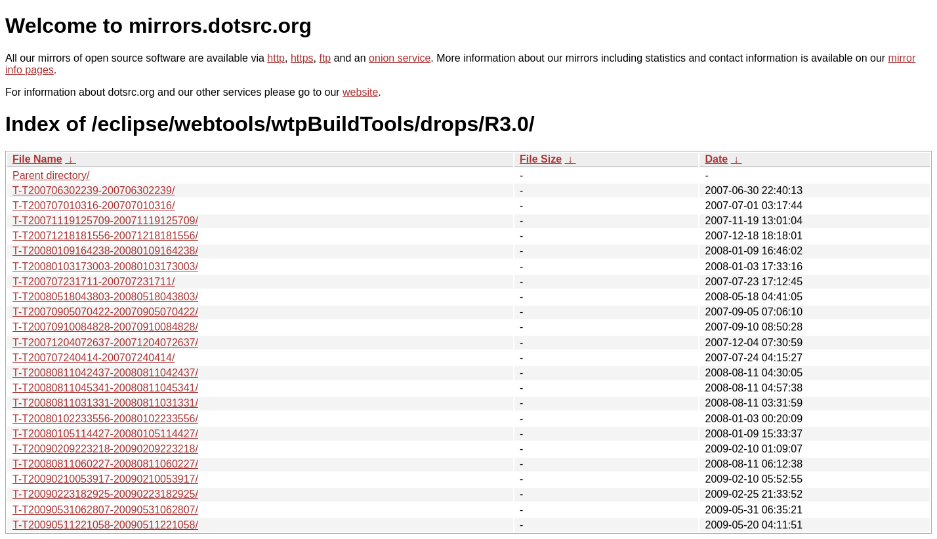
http (276, 58)
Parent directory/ (50, 175)
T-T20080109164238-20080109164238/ (105, 250)
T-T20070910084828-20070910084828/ (105, 326)
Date (716, 159)
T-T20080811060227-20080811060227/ (105, 463)
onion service (399, 58)
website (360, 92)
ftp (325, 58)
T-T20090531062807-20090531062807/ (105, 509)
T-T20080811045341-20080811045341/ (105, 387)
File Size (541, 159)
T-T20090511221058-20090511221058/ (105, 524)
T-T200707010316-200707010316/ (93, 205)
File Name (37, 159)
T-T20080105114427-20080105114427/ (105, 433)
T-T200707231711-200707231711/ (93, 281)
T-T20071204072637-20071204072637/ (105, 342)
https (302, 58)
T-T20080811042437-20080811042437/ (105, 372)
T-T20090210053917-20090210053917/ (105, 479)
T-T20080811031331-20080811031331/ (105, 403)
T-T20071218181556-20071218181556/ (105, 235)
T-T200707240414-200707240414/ (93, 357)
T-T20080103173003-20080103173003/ (105, 266)
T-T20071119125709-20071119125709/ (105, 220)
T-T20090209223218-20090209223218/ (105, 448)
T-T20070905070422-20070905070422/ (105, 311)
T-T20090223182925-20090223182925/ (105, 494)
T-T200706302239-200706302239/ (93, 190)
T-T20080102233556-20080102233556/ (105, 418)
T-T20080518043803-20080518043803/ (105, 296)
